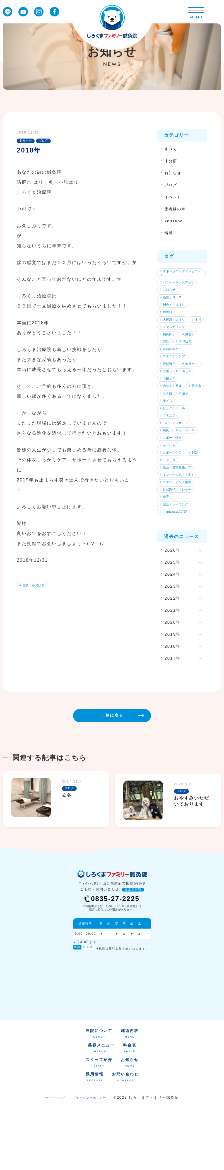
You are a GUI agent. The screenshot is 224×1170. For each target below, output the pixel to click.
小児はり (187, 363)
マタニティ (171, 460)
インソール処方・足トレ (181, 530)
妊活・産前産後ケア (177, 521)
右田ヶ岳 (169, 416)
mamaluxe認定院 (175, 574)
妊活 (166, 363)
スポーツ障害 (172, 486)
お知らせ (174, 172)
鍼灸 (166, 477)
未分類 (172, 160)
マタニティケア (174, 381)
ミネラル (169, 407)
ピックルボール (174, 451)
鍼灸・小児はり (33, 586)
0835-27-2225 (112, 963)
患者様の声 (176, 208)
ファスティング (174, 346)
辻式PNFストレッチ (177, 547)
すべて (172, 148)
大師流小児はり (174, 329)
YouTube (175, 220)
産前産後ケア (172, 372)
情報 (169, 232)
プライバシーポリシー (89, 1162)
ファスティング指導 (177, 539)
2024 (166, 512)
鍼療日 (192, 355)
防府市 (167, 433)
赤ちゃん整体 (172, 425)
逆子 (166, 442)
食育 (166, 556)
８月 (166, 337)
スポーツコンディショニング (181, 274)
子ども (186, 442)
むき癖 (189, 433)
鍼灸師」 (169, 355)
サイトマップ (55, 1162)
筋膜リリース (172, 302)
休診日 (167, 320)
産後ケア (169, 399)
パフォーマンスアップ (179, 285)
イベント (174, 196)
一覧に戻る (129, 779)
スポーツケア (172, 504)
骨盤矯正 (169, 390)
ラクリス (188, 512)
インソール (189, 477)
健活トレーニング (176, 565)
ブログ (172, 184)
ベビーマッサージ (176, 469)
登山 (191, 399)
